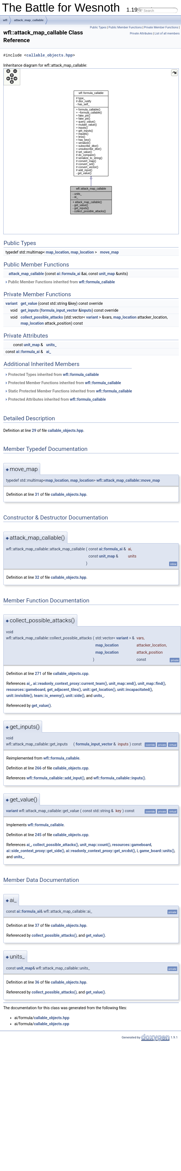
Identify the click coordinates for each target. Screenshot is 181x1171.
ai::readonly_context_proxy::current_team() (70, 683)
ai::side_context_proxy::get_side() (35, 851)
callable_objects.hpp (49, 55)
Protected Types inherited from (52, 374)
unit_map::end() (122, 683)
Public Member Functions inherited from (60, 282)
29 (34, 430)
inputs (86, 310)
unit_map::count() (95, 844)
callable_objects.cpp (70, 673)
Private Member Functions (161, 27)
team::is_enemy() (49, 695)
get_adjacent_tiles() (64, 689)
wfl (5, 20)
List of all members (167, 33)
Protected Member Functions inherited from (63, 383)
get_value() (41, 705)
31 (37, 494)
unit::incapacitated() (134, 689)
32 (37, 577)
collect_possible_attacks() (55, 844)
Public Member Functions (125, 27)
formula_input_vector (59, 310)
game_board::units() (156, 851)
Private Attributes (141, 33)
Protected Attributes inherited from (55, 399)
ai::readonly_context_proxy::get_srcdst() (100, 851)
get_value (29, 303)
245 (38, 835)
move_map (109, 252)
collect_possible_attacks (42, 317)
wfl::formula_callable (97, 282)
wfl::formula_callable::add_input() (55, 778)
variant (11, 303)
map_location (57, 252)
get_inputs (30, 310)
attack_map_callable (28, 20)
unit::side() (75, 695)
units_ (51, 345)
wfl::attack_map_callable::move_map (128, 480)
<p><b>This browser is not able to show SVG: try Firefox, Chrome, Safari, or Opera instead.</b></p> (91, 151)
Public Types (98, 27)
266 (38, 768)
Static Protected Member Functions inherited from (68, 391)
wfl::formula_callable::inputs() (119, 778)
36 (37, 982)
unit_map (107, 273)
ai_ (48, 351)
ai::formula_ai (68, 273)
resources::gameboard (25, 689)
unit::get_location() (99, 689)
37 (37, 925)
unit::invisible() (19, 695)
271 (38, 673)
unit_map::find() (151, 683)
